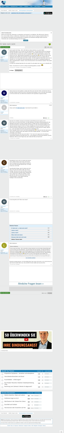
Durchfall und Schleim (10, 404)
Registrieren (42, 8)
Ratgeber (26, 6)
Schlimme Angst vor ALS (11, 398)
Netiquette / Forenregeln (38, 425)
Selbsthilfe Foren (14, 6)
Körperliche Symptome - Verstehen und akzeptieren (19, 373)
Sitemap (44, 425)
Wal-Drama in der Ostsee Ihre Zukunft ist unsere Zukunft (20, 401)
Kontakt (8, 425)
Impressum (16, 425)
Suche (21, 6)
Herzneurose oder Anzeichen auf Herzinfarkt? (17, 407)
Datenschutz (21, 425)
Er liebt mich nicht (7, 44)
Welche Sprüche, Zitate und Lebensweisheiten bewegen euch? (22, 395)
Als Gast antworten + (5, 47)
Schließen (26, 40)
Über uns (12, 425)
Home (2, 6)
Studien (43, 6)
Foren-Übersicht (4, 413)
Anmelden (49, 8)
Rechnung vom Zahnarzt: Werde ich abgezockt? (18, 386)
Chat (31, 6)
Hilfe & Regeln (37, 6)
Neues (7, 6)
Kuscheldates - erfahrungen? (12, 379)
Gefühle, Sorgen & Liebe (13, 413)
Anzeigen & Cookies (27, 425)
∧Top (61, 431)
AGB (32, 425)
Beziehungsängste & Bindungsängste (26, 413)
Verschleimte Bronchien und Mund (14, 376)
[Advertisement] (31, 273)
